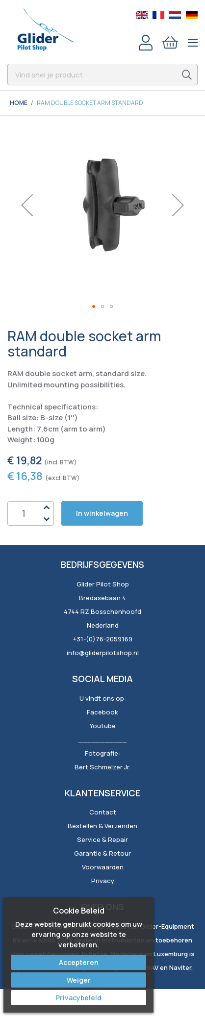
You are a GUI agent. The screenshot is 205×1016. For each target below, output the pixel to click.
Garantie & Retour (102, 853)
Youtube (103, 725)
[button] (27, 205)
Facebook (102, 712)
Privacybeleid (78, 997)
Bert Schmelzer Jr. (102, 766)
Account (146, 43)
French (158, 15)
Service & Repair (102, 839)
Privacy (102, 880)
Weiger (79, 980)
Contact (102, 812)
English (142, 15)
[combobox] (102, 74)
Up (46, 507)
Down (46, 519)
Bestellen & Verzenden (102, 825)
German (192, 15)
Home (18, 103)
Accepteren (79, 962)
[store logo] (45, 29)
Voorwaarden (103, 867)
